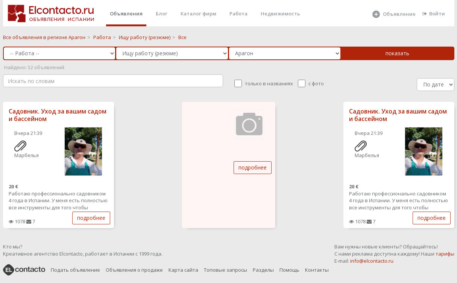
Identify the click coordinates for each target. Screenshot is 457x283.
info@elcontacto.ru (371, 260)
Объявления (126, 13)
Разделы (263, 269)
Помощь (289, 269)
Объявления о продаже (134, 269)
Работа (238, 13)
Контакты (317, 269)
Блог (161, 13)
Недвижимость (280, 13)
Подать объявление (75, 269)
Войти (433, 13)
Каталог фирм (198, 13)
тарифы (445, 253)
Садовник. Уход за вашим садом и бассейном (57, 115)
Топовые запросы (225, 269)
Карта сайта (183, 269)
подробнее (91, 217)
